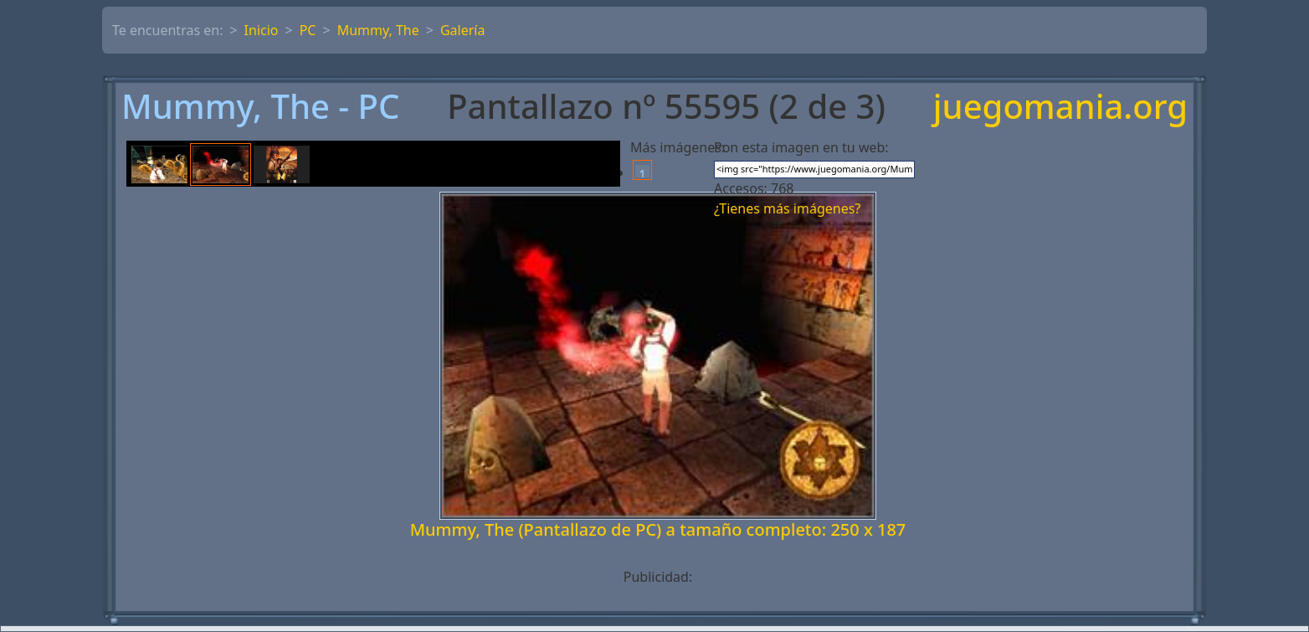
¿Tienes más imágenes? (787, 208)
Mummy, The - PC (260, 106)
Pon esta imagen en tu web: (801, 147)
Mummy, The (378, 30)
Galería (462, 30)
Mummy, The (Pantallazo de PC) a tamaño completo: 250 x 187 (658, 529)
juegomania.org (1060, 106)
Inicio (261, 30)
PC (308, 30)
